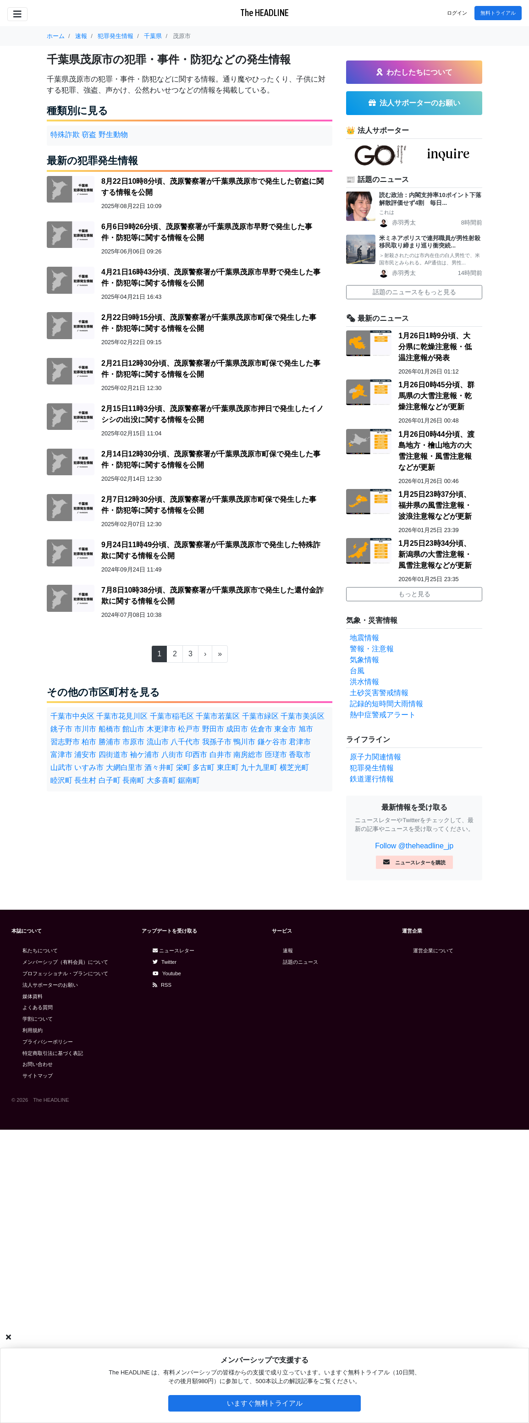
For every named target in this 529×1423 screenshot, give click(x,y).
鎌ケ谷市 (272, 742)
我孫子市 (216, 742)
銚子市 (61, 729)
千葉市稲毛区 (172, 716)
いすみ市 (89, 767)
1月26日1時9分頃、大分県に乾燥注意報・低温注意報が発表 (435, 640)
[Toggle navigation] (17, 14)
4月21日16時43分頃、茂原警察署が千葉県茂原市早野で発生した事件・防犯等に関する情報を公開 (210, 277)
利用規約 (32, 1323)
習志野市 (65, 742)
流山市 (158, 742)
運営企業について (433, 1244)
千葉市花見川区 (122, 716)
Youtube (167, 1266)
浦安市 (85, 754)
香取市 (300, 754)
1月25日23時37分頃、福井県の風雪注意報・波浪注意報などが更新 (435, 798)
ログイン (457, 13)
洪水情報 (364, 975)
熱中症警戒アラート (383, 1008)
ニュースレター (173, 1244)
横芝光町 (294, 767)
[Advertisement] (414, 316)
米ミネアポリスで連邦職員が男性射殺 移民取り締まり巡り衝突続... (430, 535)
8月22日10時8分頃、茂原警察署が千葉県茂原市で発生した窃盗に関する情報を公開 (212, 186)
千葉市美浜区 (303, 716)
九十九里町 (259, 767)
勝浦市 (110, 742)
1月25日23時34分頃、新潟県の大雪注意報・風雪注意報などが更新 (435, 848)
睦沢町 (61, 780)
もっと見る (414, 887)
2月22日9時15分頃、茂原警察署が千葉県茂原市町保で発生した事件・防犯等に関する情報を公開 (208, 322)
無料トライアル (498, 13)
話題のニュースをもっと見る (414, 585)
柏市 (89, 742)
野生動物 (113, 134)
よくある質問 (37, 1300)
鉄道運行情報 (372, 1072)
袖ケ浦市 (144, 754)
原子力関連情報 (375, 1050)
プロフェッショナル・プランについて (65, 1266)
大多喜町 (161, 780)
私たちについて (40, 1244)
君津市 (300, 742)
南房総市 (248, 754)
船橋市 (110, 729)
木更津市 (161, 729)
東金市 (285, 729)
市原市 (133, 742)
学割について (37, 1312)
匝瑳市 (276, 754)
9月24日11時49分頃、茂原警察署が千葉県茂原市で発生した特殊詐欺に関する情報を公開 (210, 550)
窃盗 (89, 134)
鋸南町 (189, 780)
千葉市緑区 (260, 716)
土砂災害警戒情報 (379, 986)
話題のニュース (300, 1255)
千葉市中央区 (72, 716)
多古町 (204, 767)
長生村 (85, 780)
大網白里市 (124, 767)
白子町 (110, 780)
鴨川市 (244, 742)
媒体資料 (32, 1289)
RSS (162, 1278)
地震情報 (364, 931)
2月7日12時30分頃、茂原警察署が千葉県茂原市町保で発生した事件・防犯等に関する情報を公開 (208, 504)
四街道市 (113, 754)
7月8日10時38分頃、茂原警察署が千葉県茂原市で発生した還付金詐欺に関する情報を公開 (212, 595)
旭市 (305, 729)
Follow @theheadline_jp (414, 1139)
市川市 (85, 729)
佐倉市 (261, 729)
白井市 (220, 754)
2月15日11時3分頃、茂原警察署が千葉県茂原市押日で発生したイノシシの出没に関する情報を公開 (212, 414)
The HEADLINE (264, 12)
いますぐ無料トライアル (265, 1403)
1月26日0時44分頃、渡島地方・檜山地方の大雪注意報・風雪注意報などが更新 (436, 744)
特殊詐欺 (65, 134)
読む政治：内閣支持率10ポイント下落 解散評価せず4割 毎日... (430, 492)
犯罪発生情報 (372, 1061)
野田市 (213, 729)
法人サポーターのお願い (50, 1278)
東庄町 (228, 767)
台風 (357, 964)
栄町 (183, 767)
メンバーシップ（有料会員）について (65, 1255)
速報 (288, 1244)
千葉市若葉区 (218, 716)
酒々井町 (159, 767)
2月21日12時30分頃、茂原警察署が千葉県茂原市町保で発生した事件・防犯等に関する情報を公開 (210, 368)
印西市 (196, 754)
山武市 (61, 767)
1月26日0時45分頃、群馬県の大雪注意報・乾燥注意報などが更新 (436, 689)
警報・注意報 (372, 942)
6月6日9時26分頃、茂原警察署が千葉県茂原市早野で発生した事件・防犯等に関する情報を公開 (207, 232)
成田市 (237, 729)
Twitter (164, 1255)
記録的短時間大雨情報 (386, 997)
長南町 (133, 780)
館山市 (133, 729)
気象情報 (364, 953)
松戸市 (189, 729)
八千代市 (185, 742)
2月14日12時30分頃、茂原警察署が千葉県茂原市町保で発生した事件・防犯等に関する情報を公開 (210, 459)
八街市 (172, 754)
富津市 (61, 754)
